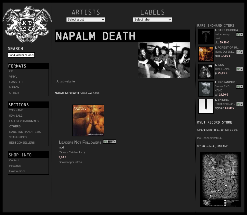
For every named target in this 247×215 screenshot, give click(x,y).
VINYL (13, 76)
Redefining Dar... (225, 103)
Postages (15, 165)
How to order (17, 171)
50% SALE (16, 115)
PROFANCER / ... (229, 82)
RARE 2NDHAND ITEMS (215, 25)
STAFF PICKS (18, 137)
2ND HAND (16, 110)
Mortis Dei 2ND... (225, 51)
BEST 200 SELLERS (22, 142)
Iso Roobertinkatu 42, (210, 137)
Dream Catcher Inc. (71, 152)
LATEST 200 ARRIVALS (24, 121)
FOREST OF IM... (229, 47)
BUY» (111, 141)
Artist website (65, 81)
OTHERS (15, 126)
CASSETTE (16, 81)
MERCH (14, 87)
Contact (14, 160)
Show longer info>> (70, 162)
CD (11, 71)
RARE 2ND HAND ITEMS (25, 131)
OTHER (14, 92)
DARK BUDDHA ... (229, 30)
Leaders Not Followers (80, 142)
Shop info (20, 155)
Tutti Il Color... (223, 68)
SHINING (223, 99)
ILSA (221, 64)
